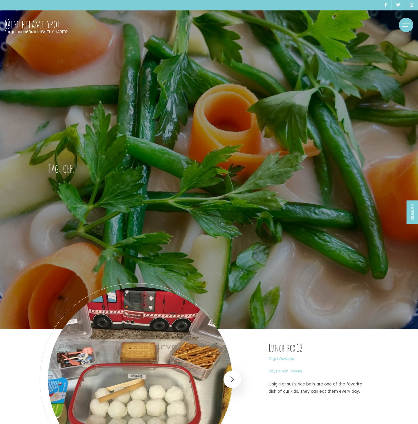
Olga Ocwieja (281, 358)
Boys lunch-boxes (285, 371)
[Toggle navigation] (406, 25)
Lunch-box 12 (286, 348)
